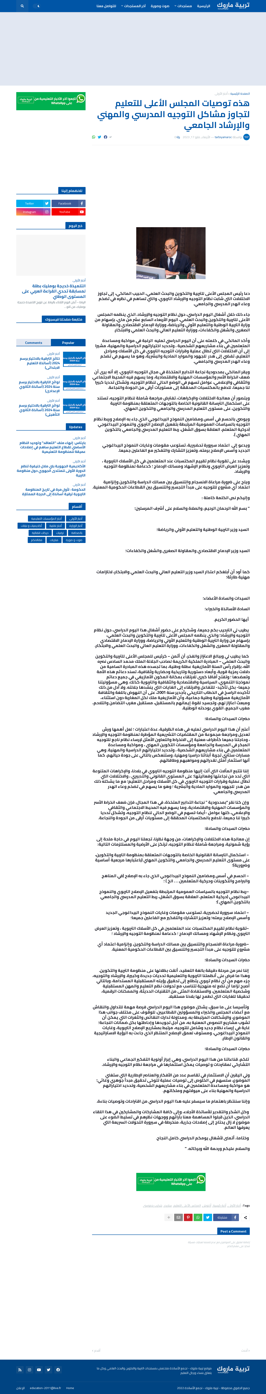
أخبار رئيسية (219, 1205)
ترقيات (60, 533)
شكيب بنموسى (152, 1205)
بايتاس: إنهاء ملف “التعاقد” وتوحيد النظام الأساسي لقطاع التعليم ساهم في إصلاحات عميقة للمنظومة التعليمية (52, 447)
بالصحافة (76, 533)
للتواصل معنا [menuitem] (106, 6)
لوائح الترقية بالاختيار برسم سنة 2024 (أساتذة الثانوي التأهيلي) (39, 410)
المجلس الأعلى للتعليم (187, 1205)
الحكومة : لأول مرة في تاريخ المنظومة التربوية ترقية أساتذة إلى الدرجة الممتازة (54, 491)
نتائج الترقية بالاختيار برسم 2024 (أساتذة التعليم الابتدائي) (40, 363)
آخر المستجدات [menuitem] (135, 6)
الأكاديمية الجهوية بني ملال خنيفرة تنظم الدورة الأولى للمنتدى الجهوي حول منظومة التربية (51, 470)
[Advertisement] (133, 49)
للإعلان (20, 1388)
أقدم (97, 1351)
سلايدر (168, 1205)
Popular (68, 342)
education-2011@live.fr (45, 1388)
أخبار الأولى (221, 93)
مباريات (54, 540)
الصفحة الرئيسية (240, 93)
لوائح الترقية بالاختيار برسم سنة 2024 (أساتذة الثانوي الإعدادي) (39, 386)
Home (70, 1388)
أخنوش (207, 1205)
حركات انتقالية (40, 533)
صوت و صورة (74, 540)
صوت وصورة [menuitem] (160, 6)
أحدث (244, 1351)
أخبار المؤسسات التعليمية (46, 518)
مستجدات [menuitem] (184, 6)
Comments (33, 342)
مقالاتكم (36, 540)
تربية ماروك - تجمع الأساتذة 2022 (197, 1388)
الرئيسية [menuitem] (203, 6)
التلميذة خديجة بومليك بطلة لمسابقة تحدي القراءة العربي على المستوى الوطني (54, 291)
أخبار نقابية (55, 526)
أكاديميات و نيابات (31, 526)
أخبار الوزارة (75, 526)
